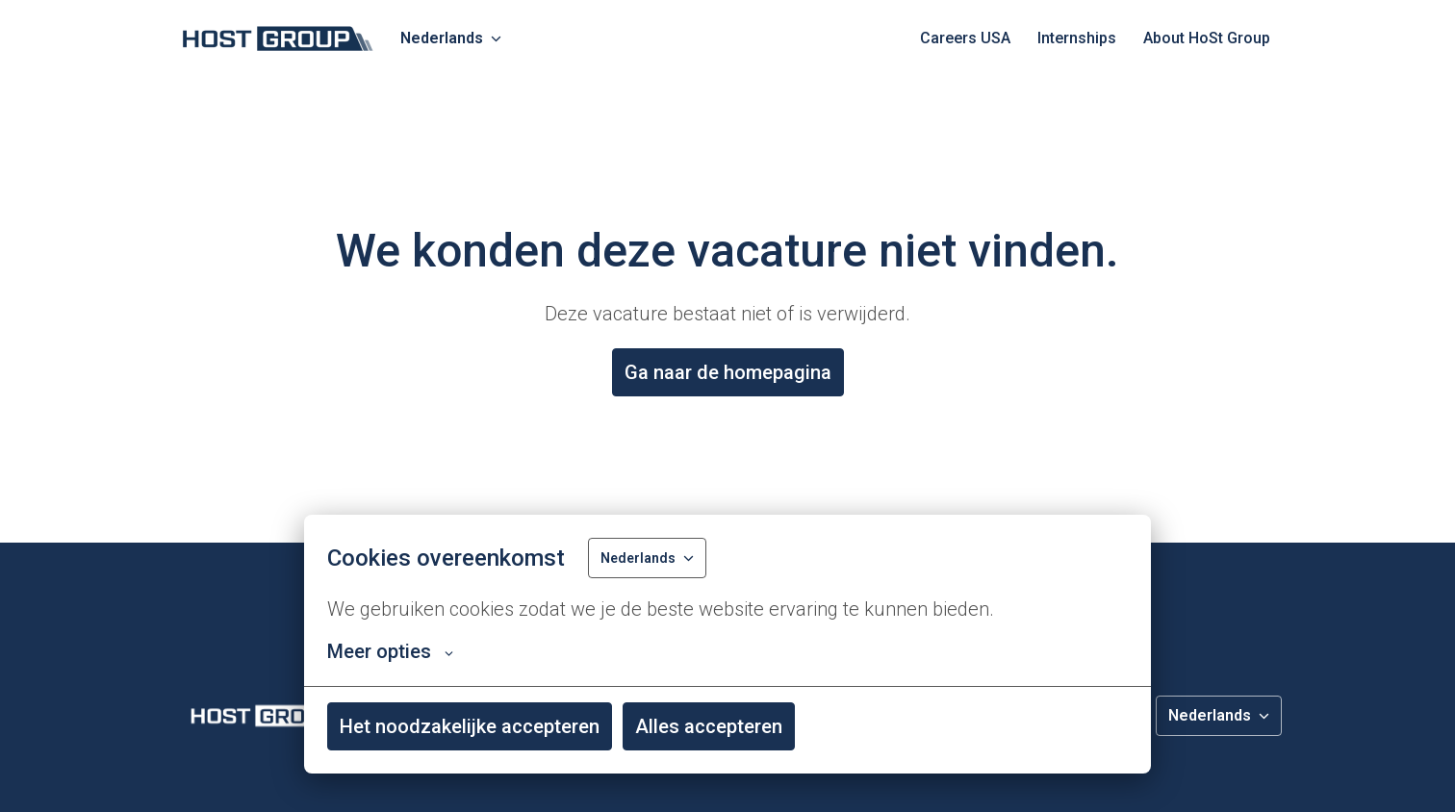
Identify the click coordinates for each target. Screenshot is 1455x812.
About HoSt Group (1206, 38)
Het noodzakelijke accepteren (470, 726)
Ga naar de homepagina (728, 372)
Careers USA (965, 38)
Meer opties (390, 651)
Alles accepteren (708, 726)
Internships (1076, 38)
